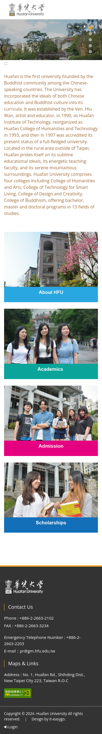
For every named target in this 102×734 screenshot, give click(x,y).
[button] (70, 26)
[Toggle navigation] (91, 9)
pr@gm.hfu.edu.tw (37, 651)
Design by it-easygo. (49, 718)
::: (6, 63)
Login (11, 726)
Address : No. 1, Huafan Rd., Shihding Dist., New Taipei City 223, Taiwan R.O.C (44, 677)
